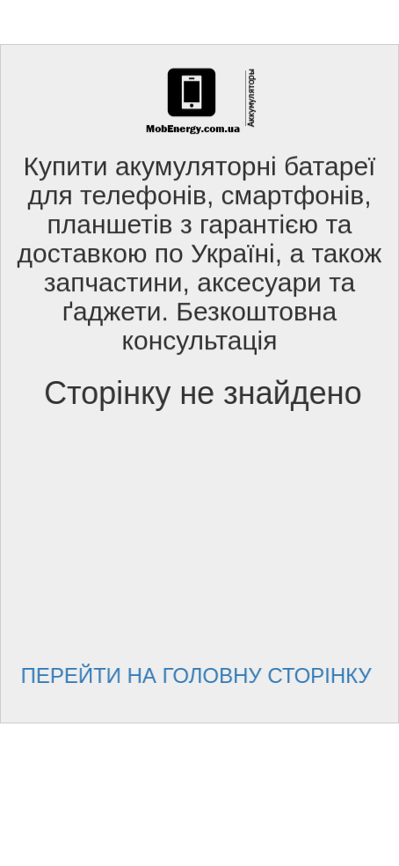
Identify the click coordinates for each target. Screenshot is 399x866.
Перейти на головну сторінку (200, 675)
